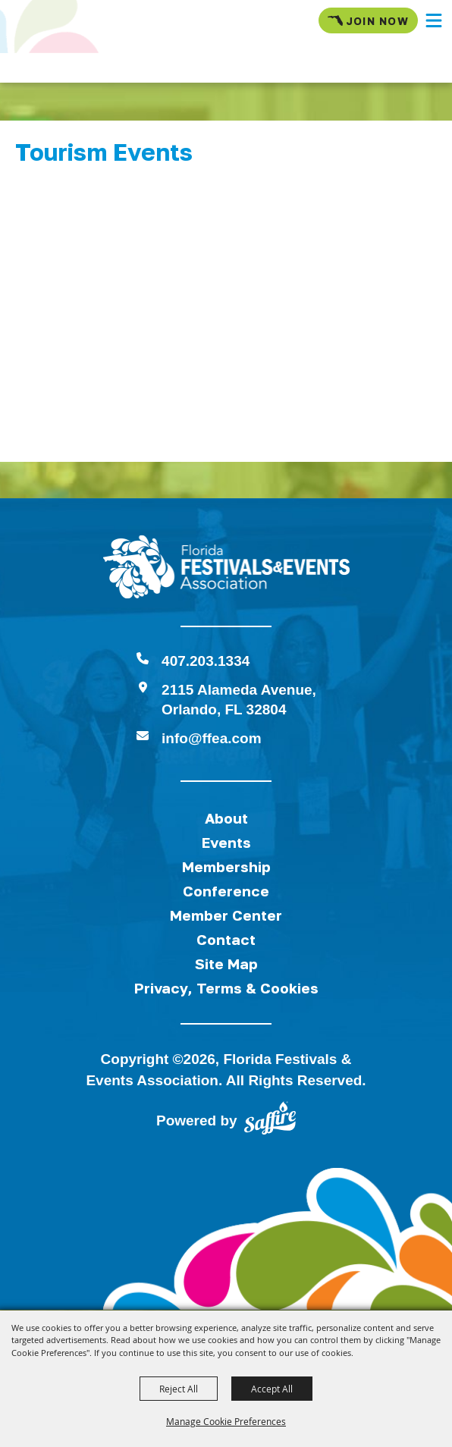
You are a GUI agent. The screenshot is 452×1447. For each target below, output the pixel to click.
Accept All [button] (272, 1389)
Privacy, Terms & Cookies (226, 988)
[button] (434, 20)
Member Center (226, 915)
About (226, 818)
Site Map (226, 963)
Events (226, 842)
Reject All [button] (178, 1389)
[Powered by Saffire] (270, 1121)
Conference (226, 890)
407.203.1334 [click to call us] (206, 661)
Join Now (368, 20)
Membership (226, 866)
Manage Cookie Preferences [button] (226, 1421)
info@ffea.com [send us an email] (211, 738)
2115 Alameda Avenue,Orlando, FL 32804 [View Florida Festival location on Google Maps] (239, 699)
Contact (226, 939)
